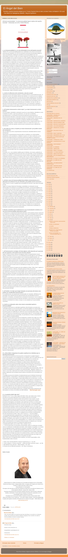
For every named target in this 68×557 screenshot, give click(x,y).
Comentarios (51, 72)
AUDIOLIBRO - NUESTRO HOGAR (54, 165)
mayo (50, 217)
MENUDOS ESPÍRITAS (52, 99)
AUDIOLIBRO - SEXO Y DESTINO (54, 133)
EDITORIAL (49, 92)
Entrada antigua (39, 543)
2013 (49, 203)
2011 (49, 242)
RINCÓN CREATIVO (51, 106)
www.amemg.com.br (23, 500)
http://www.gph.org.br (35, 390)
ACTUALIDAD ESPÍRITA (52, 84)
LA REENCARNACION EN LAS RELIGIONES (58, 294)
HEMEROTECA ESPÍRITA (52, 98)
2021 (49, 188)
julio (50, 214)
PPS (48, 104)
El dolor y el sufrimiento (54, 224)
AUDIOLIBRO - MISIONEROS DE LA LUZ (56, 135)
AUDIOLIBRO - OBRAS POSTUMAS (54, 153)
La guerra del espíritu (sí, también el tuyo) (58, 303)
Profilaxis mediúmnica (53, 228)
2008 (49, 248)
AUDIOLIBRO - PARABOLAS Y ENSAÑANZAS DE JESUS (53, 116)
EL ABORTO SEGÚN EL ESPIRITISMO (55, 261)
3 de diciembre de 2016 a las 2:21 (11, 534)
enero (50, 240)
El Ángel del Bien (13, 8)
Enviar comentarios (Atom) (14, 546)
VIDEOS (48, 108)
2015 (49, 199)
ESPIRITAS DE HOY (51, 96)
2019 (49, 191)
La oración (51, 226)
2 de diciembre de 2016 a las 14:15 (11, 518)
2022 (49, 186)
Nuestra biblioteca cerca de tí (53, 103)
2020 (49, 189)
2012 (49, 204)
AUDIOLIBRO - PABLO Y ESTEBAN (54, 150)
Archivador (49, 79)
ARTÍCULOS (17, 507)
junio (50, 215)
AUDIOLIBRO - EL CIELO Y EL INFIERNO (56, 158)
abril (50, 219)
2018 (49, 193)
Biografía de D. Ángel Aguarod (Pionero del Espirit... (55, 230)
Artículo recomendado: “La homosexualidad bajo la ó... (55, 233)
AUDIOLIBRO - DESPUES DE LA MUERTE (56, 120)
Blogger (49, 551)
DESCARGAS (50, 91)
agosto (50, 212)
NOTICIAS (49, 101)
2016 (49, 197)
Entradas (50, 70)
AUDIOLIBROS (50, 87)
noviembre (51, 208)
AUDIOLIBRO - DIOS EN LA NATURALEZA (56, 124)
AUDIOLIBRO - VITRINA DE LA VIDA (55, 139)
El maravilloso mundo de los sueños (54, 268)
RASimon (37, 551)
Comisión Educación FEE (52, 175)
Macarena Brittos (8, 512)
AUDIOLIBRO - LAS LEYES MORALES (55, 126)
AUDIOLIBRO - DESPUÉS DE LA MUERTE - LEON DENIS (59, 343)
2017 (49, 195)
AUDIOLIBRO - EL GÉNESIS (53, 147)
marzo (50, 236)
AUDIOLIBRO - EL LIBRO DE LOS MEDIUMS (59, 332)
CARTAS (49, 89)
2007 (49, 250)
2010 (49, 244)
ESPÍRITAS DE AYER (51, 94)
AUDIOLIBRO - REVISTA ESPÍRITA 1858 (55, 122)
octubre (51, 210)
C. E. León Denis (50, 179)
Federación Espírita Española (53, 177)
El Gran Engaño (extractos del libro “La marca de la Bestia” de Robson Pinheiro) (59, 277)
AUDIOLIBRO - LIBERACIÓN (53, 148)
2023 (49, 184)
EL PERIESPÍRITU (51, 285)
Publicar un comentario (9, 537)
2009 (49, 246)
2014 (49, 201)
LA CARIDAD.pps (50, 170)
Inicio (24, 543)
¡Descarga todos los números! (53, 113)
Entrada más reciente (8, 543)
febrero (51, 238)
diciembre (51, 206)
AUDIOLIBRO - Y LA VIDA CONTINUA (55, 152)
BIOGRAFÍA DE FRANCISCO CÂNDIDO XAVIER (59, 313)
